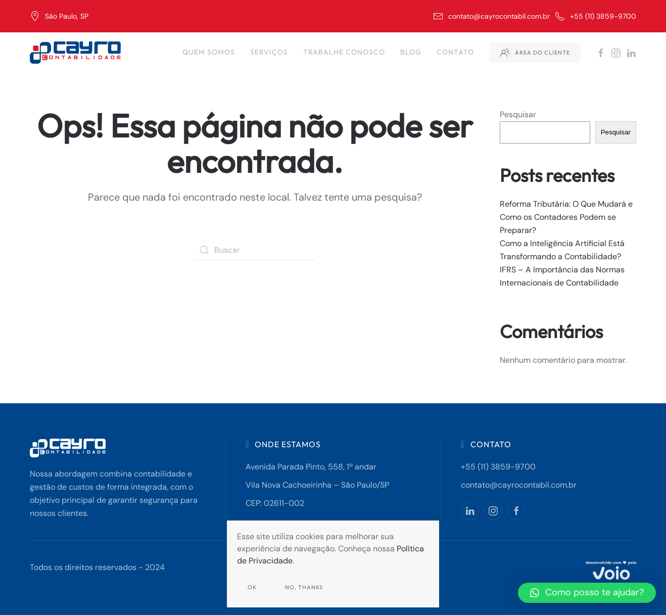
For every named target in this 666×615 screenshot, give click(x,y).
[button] (587, 593)
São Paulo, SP (59, 16)
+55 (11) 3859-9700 (595, 16)
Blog (410, 52)
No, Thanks (304, 587)
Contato (455, 52)
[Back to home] (76, 52)
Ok (252, 587)
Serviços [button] (269, 52)
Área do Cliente (535, 53)
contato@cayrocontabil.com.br (491, 16)
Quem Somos (208, 52)
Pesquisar (518, 114)
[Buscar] (254, 250)
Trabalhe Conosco (344, 52)
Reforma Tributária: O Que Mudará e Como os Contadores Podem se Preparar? (566, 217)
